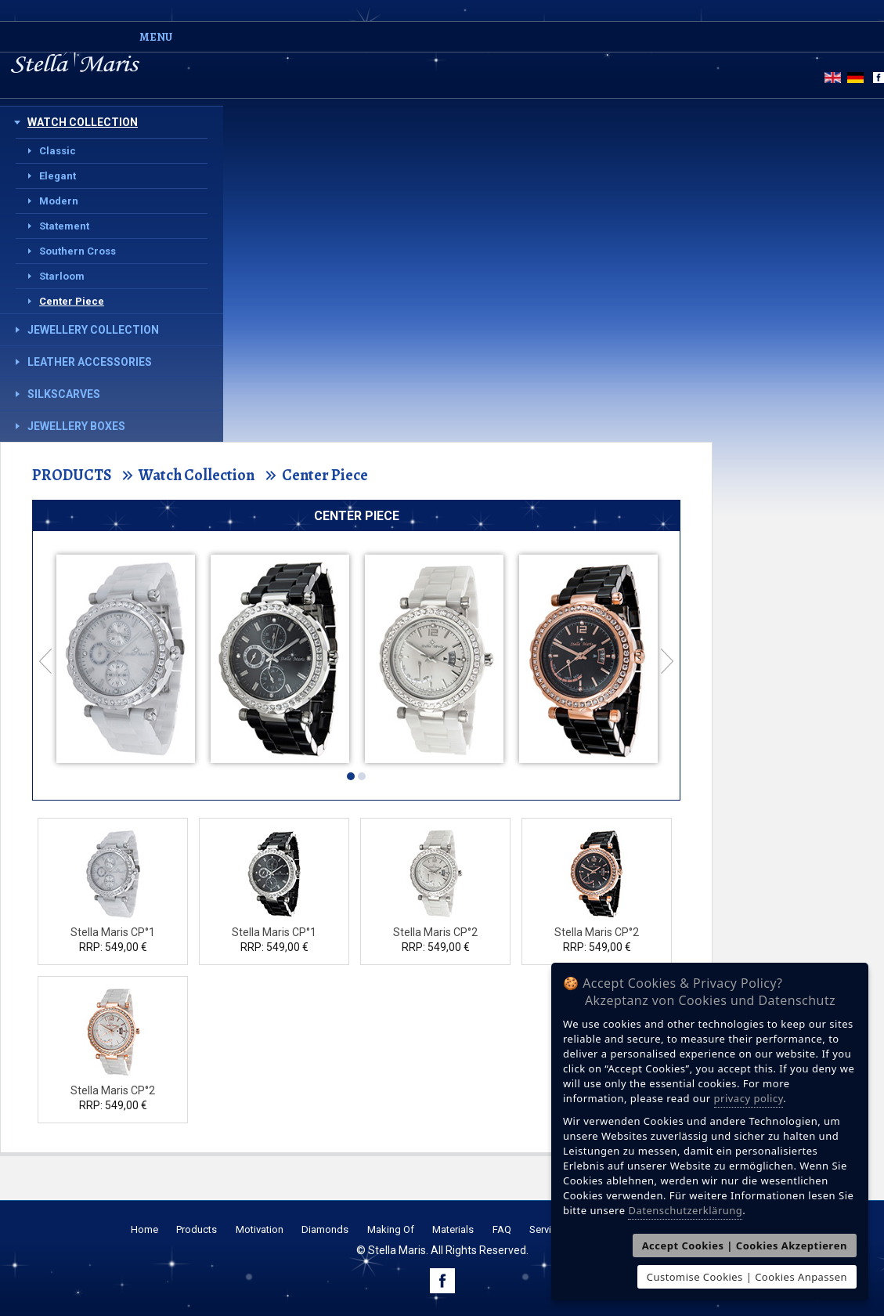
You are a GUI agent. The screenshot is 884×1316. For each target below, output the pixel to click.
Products (196, 1229)
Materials (453, 1229)
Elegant (57, 176)
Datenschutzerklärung (685, 1210)
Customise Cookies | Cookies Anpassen (747, 1277)
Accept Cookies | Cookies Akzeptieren (744, 1245)
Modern (58, 201)
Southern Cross (77, 251)
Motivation (259, 1229)
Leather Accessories (89, 362)
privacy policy (749, 1098)
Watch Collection (82, 122)
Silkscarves (63, 394)
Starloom (62, 276)
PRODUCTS (71, 475)
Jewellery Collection (93, 330)
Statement (64, 226)
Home (144, 1229)
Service (545, 1229)
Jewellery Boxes (76, 426)
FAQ (502, 1229)
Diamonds (324, 1229)
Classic (57, 151)
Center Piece (71, 301)
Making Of (390, 1229)
